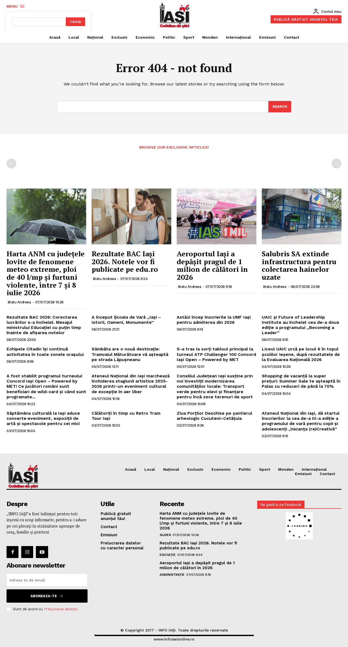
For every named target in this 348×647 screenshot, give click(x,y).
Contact (327, 474)
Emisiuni (303, 474)
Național (171, 469)
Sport (264, 469)
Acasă (130, 469)
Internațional (314, 469)
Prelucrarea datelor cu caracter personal (122, 545)
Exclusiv (195, 469)
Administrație (172, 575)
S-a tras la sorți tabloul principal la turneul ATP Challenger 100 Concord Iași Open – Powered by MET (216, 354)
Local (149, 469)
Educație (167, 555)
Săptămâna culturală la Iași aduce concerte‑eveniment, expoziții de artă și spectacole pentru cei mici (43, 418)
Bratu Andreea (19, 302)
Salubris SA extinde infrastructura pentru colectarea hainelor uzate (299, 265)
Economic (221, 469)
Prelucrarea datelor (60, 609)
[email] (47, 580)
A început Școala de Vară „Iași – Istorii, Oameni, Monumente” (126, 320)
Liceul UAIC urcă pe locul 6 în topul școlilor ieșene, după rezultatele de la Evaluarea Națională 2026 (301, 354)
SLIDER (165, 535)
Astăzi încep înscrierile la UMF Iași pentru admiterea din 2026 (214, 320)
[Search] (279, 107)
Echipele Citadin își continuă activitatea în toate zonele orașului (45, 351)
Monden (286, 469)
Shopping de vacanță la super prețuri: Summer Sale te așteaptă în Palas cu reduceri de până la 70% (301, 381)
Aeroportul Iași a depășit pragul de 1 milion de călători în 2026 (212, 265)
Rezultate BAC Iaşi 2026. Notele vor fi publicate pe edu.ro (125, 261)
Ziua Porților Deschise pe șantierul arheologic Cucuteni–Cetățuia (214, 416)
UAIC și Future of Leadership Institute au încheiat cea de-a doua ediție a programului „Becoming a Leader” (300, 325)
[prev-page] (11, 163)
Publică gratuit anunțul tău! (116, 516)
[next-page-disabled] (336, 163)
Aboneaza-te (46, 596)
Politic (245, 469)
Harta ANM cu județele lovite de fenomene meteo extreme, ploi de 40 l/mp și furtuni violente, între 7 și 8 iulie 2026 (46, 273)
